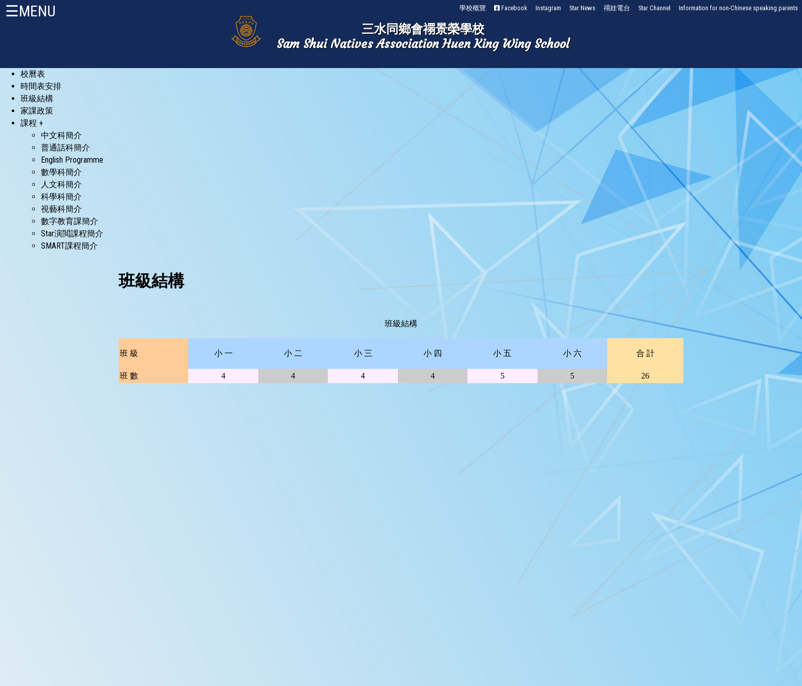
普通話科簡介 (65, 147)
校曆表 (32, 74)
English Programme (72, 160)
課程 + (31, 123)
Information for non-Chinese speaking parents (738, 8)
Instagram (548, 8)
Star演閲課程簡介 (72, 233)
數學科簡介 (61, 172)
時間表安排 (40, 86)
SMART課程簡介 (69, 246)
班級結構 (36, 98)
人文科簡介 (61, 184)
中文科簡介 (61, 135)
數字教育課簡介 (69, 221)
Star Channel (654, 8)
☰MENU (30, 11)
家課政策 (36, 111)
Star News (582, 8)
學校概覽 (472, 8)
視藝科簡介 (61, 209)
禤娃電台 (617, 8)
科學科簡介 (61, 197)
